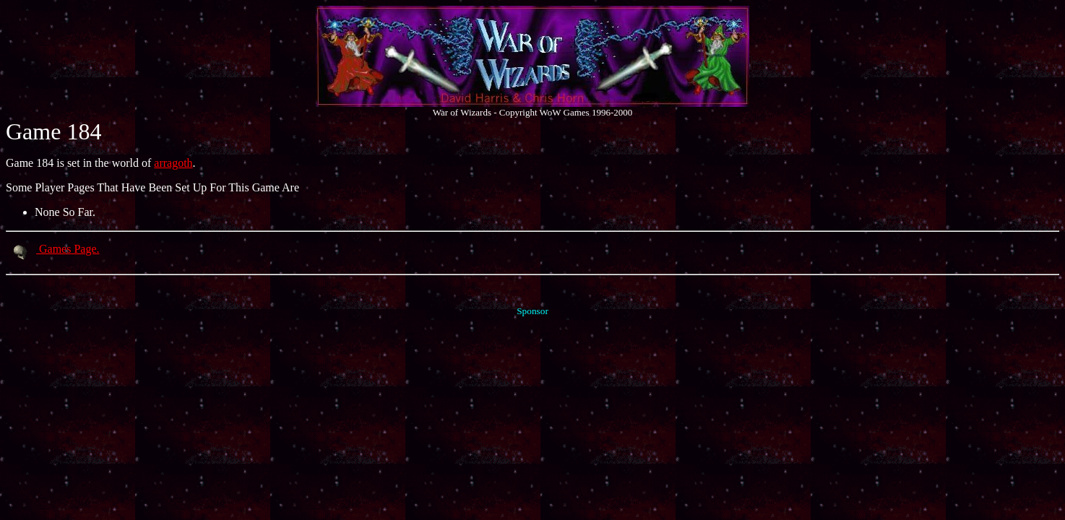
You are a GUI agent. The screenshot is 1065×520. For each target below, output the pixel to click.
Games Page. (53, 249)
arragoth (173, 163)
